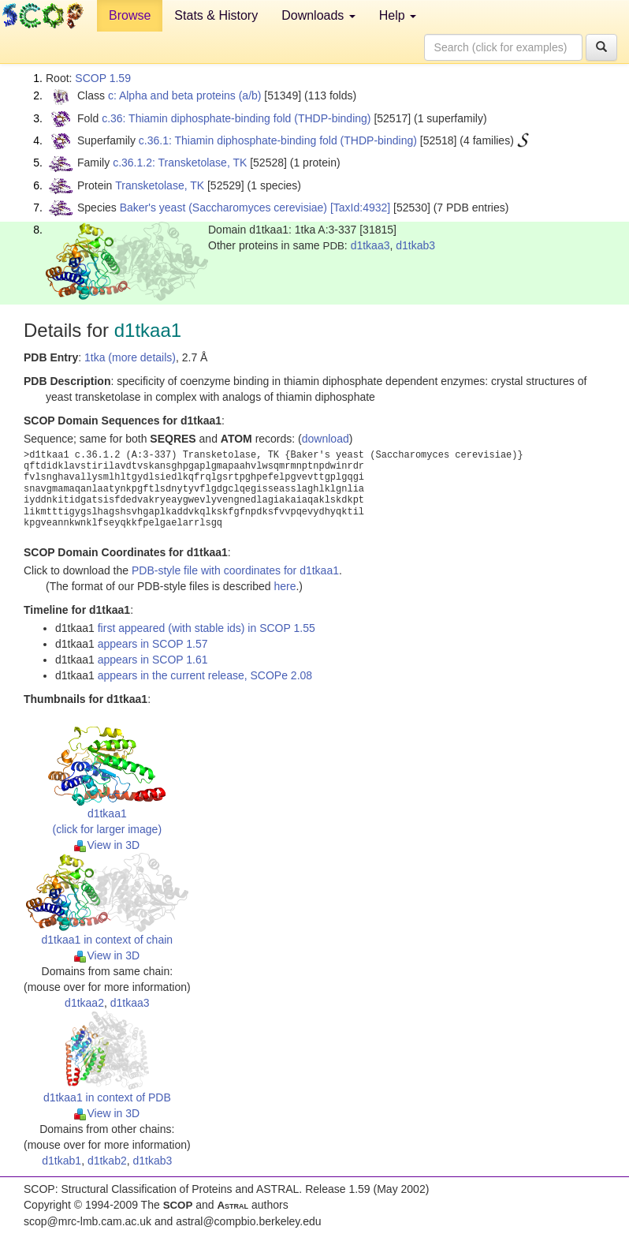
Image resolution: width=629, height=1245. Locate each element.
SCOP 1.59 (103, 78)
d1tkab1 (61, 1160)
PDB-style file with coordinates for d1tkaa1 (235, 570)
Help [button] (397, 15)
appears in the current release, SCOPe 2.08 (205, 675)
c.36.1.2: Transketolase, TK (180, 162)
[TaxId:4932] (360, 207)
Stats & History (216, 15)
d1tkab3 (415, 245)
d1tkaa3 (370, 245)
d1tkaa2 (84, 1002)
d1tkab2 (107, 1160)
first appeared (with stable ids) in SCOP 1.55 (206, 628)
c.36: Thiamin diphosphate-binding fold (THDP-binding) (236, 118)
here (285, 586)
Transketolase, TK (159, 185)
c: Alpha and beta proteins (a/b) (185, 95)
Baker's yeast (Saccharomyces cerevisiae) (223, 207)
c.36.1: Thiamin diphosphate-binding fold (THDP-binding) (278, 140)
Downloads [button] (318, 15)
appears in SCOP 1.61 (153, 659)
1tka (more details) (130, 357)
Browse (130, 15)
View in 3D (107, 845)
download (325, 438)
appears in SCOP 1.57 (153, 643)
